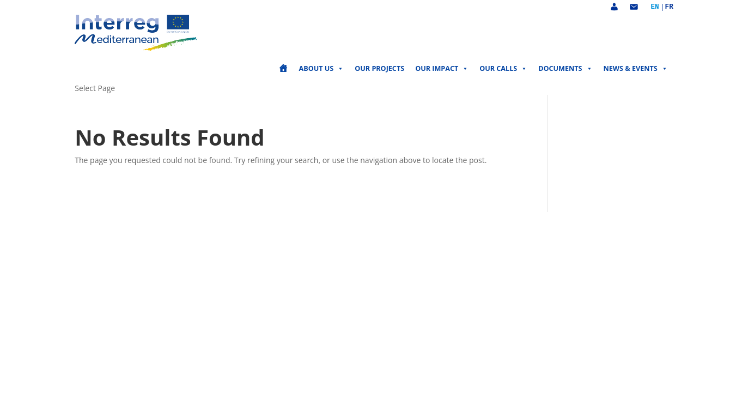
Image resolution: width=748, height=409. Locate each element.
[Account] (614, 7)
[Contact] (633, 7)
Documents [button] (565, 68)
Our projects (379, 68)
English (654, 7)
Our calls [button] (503, 68)
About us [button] (321, 68)
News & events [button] (636, 68)
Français (669, 7)
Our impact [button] (442, 68)
